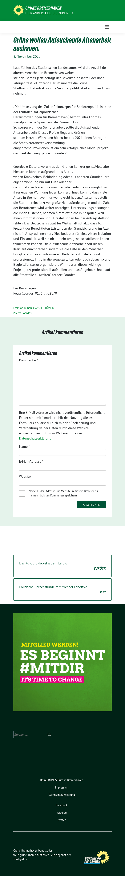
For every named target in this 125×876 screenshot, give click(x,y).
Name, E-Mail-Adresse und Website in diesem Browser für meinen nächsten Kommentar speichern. (63, 493)
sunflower (43, 855)
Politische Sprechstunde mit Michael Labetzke (62, 590)
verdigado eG (21, 859)
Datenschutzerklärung (35, 438)
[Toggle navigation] (107, 27)
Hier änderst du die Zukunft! (49, 13)
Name (24, 446)
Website (25, 476)
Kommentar (28, 360)
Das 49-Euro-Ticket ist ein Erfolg (62, 566)
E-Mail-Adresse (31, 461)
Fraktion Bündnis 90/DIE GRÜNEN (33, 308)
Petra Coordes (23, 313)
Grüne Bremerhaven (43, 8)
